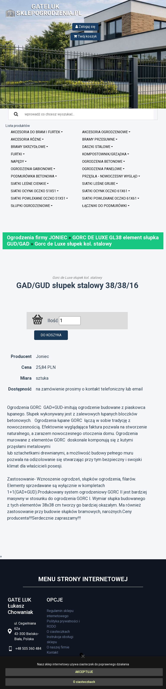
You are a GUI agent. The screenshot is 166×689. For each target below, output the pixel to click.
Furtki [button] (16, 154)
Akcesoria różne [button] (26, 139)
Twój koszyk (85, 36)
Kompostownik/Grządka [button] (104, 154)
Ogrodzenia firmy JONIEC (37, 238)
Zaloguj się (85, 27)
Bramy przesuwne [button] (98, 139)
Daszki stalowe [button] (96, 147)
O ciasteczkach (84, 682)
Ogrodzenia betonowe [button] (102, 161)
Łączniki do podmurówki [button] (104, 206)
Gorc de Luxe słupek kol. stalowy (73, 244)
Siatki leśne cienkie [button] (28, 184)
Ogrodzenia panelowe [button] (102, 169)
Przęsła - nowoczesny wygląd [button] (109, 176)
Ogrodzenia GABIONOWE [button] (32, 169)
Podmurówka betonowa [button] (32, 176)
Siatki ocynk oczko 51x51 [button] (33, 191)
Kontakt (52, 652)
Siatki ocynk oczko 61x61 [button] (104, 191)
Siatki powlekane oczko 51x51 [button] (38, 198)
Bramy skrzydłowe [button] (28, 147)
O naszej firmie (58, 647)
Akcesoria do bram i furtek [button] (35, 132)
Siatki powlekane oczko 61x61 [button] (109, 198)
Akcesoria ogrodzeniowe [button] (105, 132)
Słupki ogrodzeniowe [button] (30, 206)
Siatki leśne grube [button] (98, 184)
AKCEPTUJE (84, 672)
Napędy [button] (17, 161)
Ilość (53, 320)
